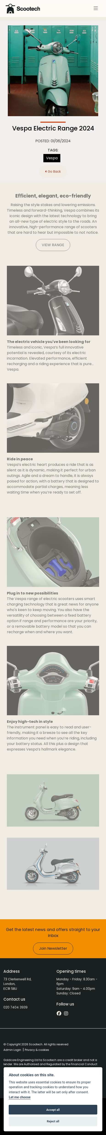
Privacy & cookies (37, 1050)
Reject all (53, 1121)
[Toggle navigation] (95, 8)
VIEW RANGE (53, 245)
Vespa (52, 158)
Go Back (53, 171)
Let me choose (20, 1097)
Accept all (53, 1109)
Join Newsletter (53, 948)
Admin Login (12, 1050)
